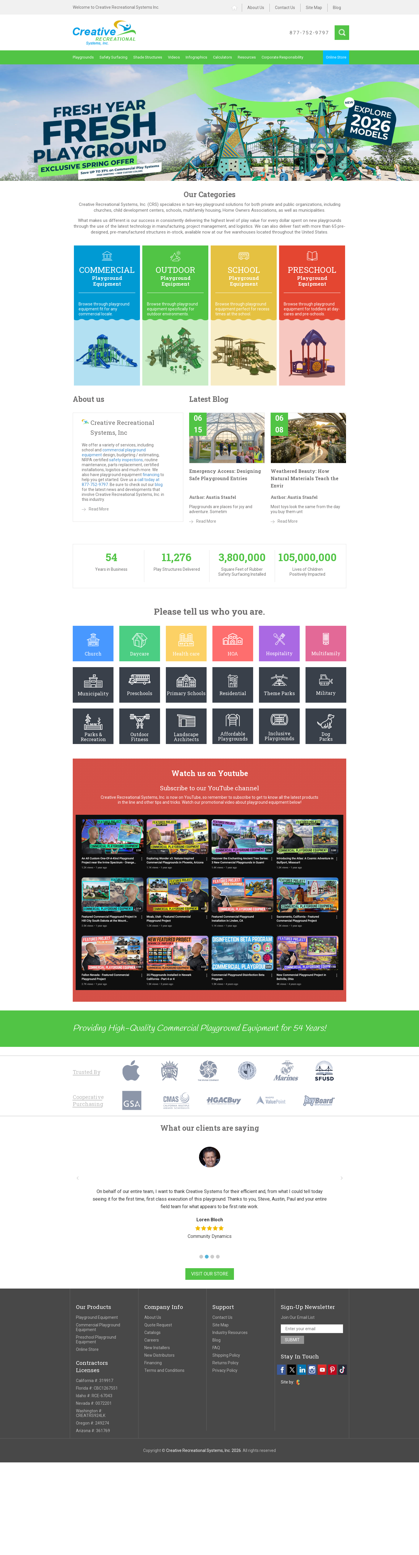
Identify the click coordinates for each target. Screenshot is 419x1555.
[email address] (312, 1328)
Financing (153, 1362)
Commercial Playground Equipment (98, 1327)
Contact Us (285, 7)
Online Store (336, 57)
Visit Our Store (209, 1274)
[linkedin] (301, 1370)
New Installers (157, 1347)
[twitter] (291, 1370)
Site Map (314, 7)
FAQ (216, 1347)
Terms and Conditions (164, 1370)
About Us (255, 7)
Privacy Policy (224, 1370)
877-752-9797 (309, 33)
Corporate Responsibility (282, 57)
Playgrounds (83, 57)
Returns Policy (225, 1362)
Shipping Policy (226, 1355)
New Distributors (159, 1355)
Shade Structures (147, 57)
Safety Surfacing (113, 57)
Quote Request (158, 1325)
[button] (201, 1257)
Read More (99, 509)
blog (159, 484)
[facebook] (281, 1370)
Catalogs (152, 1332)
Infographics (196, 57)
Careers (151, 1340)
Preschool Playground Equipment (96, 1339)
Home (236, 8)
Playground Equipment (97, 1317)
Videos (174, 57)
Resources (247, 57)
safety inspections (126, 459)
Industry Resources (230, 1332)
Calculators (222, 57)
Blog (337, 7)
